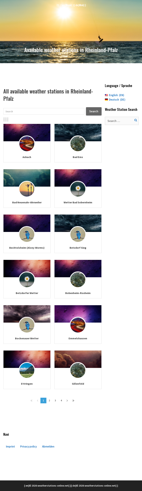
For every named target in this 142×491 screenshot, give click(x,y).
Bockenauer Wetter (27, 338)
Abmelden (48, 446)
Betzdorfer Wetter (27, 293)
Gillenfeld (78, 383)
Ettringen (27, 383)
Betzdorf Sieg (78, 247)
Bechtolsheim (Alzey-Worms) (27, 247)
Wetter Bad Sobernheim (78, 202)
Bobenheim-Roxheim (78, 293)
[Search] (43, 111)
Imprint (10, 446)
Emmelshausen (78, 338)
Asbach (27, 157)
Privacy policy (28, 446)
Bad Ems (78, 157)
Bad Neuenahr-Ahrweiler (27, 202)
